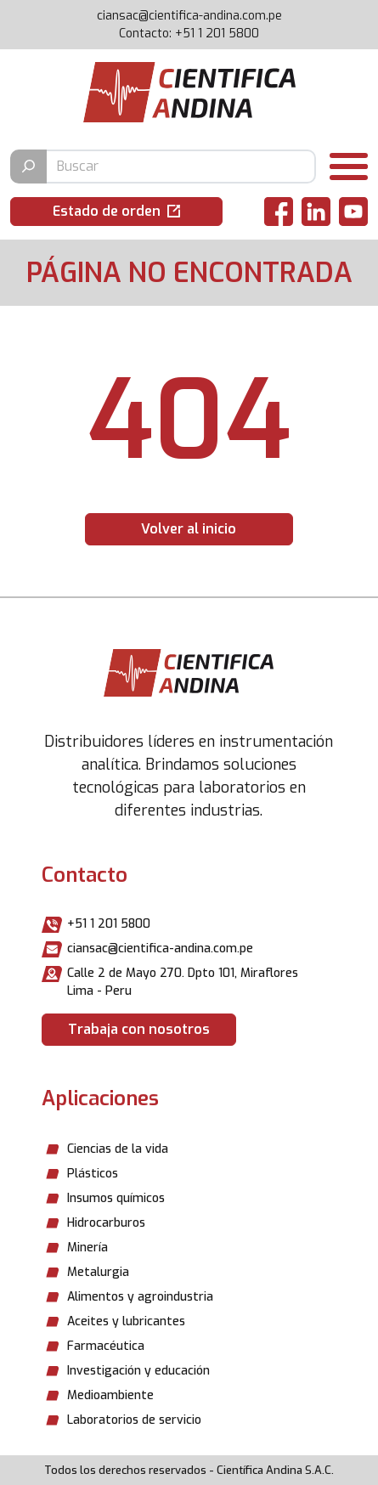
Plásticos (92, 1174)
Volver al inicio (188, 529)
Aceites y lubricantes (126, 1321)
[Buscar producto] (180, 167)
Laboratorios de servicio (134, 1420)
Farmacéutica (105, 1346)
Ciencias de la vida (117, 1149)
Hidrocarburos (106, 1223)
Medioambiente (110, 1395)
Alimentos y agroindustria (140, 1297)
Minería (87, 1247)
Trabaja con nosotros (139, 1029)
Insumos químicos (116, 1198)
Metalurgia (98, 1272)
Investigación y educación (138, 1371)
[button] (116, 211)
